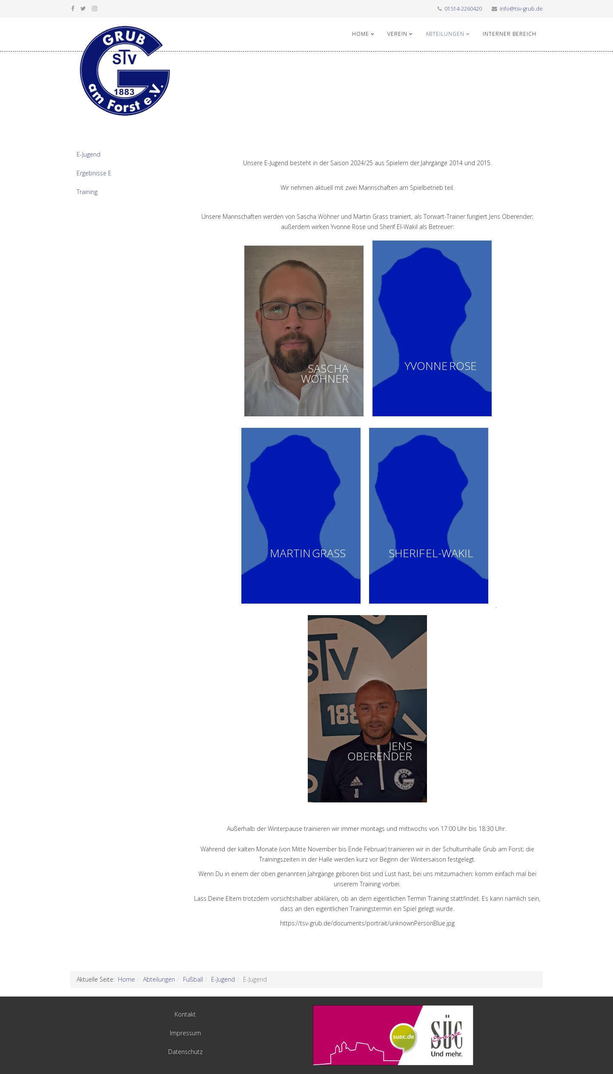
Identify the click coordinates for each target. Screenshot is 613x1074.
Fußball (193, 979)
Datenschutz (185, 1052)
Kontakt (185, 1014)
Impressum (185, 1033)
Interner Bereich (509, 33)
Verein (397, 33)
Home (360, 33)
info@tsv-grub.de (521, 8)
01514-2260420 (463, 8)
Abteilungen (445, 33)
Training (87, 192)
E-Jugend (88, 154)
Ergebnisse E (94, 173)
